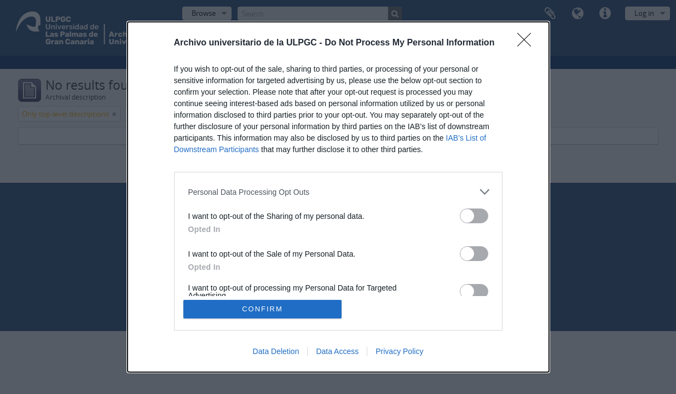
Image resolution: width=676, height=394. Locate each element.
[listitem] (338, 192)
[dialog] (338, 197)
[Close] (527, 43)
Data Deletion (276, 351)
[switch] (474, 215)
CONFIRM (262, 309)
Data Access (337, 351)
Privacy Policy (399, 351)
